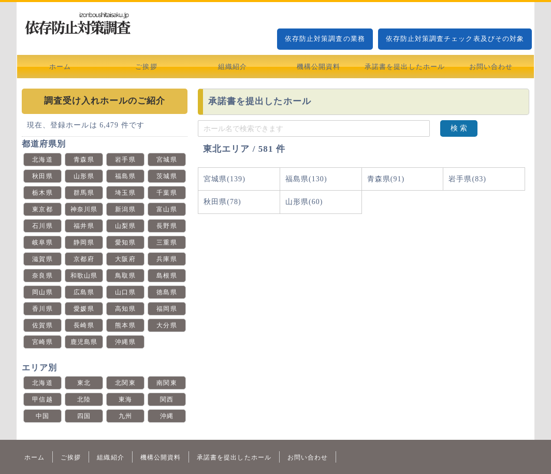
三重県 (166, 242)
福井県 (84, 225)
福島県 (125, 176)
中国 (42, 416)
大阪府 (125, 259)
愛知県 (125, 242)
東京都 (42, 209)
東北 (84, 382)
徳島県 (166, 292)
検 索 (459, 128)
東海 (125, 399)
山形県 (84, 176)
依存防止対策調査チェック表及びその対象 (455, 38)
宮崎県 (42, 342)
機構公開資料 (318, 66)
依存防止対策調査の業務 (325, 38)
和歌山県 (83, 275)
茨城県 (166, 176)
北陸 (84, 399)
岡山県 (42, 292)
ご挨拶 (146, 66)
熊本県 (125, 325)
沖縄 (166, 416)
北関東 (125, 382)
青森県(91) (386, 179)
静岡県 (84, 242)
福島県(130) (306, 179)
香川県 (42, 308)
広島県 (84, 292)
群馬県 (84, 192)
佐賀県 (42, 325)
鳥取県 (125, 275)
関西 (166, 399)
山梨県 (125, 225)
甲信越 (42, 399)
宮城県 (166, 159)
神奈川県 (83, 209)
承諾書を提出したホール (405, 66)
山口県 (125, 292)
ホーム (60, 66)
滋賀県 (42, 259)
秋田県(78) (222, 202)
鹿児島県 (83, 342)
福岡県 (166, 308)
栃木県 (42, 192)
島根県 (166, 275)
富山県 (166, 209)
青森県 (84, 159)
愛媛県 (84, 308)
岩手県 (125, 159)
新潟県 (125, 209)
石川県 (42, 225)
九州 (125, 416)
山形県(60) (304, 202)
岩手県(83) (467, 179)
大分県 (166, 325)
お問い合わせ (491, 66)
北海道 (42, 159)
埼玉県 (125, 192)
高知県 (125, 308)
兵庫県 (166, 259)
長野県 (166, 225)
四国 (84, 416)
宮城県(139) (224, 179)
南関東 (166, 382)
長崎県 (84, 325)
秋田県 (42, 176)
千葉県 (166, 192)
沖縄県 (125, 342)
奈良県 (42, 275)
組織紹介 (232, 66)
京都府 (84, 259)
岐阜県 (42, 242)
